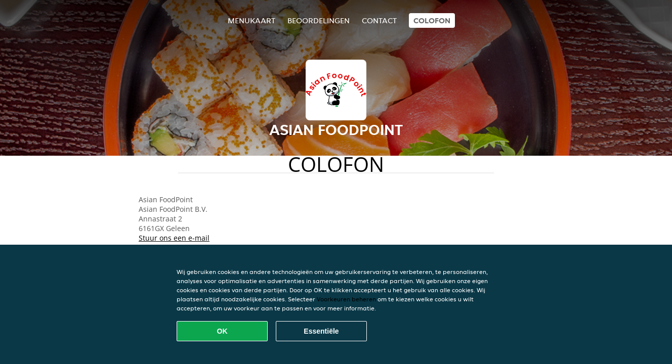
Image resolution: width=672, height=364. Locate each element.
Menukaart (251, 20)
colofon (431, 20)
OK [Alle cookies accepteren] (222, 331)
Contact (379, 20)
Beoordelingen (318, 20)
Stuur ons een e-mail (174, 238)
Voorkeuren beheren (346, 299)
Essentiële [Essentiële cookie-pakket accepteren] (321, 331)
